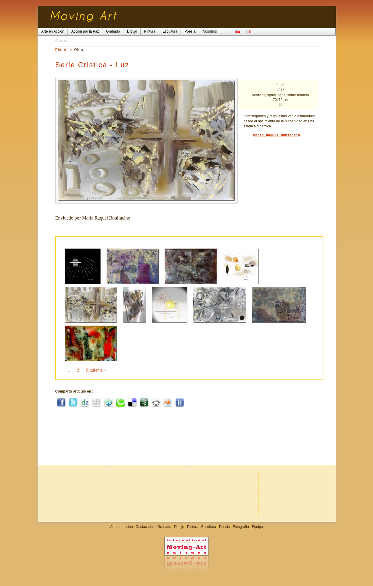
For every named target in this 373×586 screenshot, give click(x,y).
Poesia (224, 527)
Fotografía (241, 527)
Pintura (62, 50)
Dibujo (179, 527)
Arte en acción (121, 527)
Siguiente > (96, 370)
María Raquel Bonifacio (276, 135)
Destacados (145, 527)
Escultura (208, 527)
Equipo (257, 527)
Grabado (164, 527)
